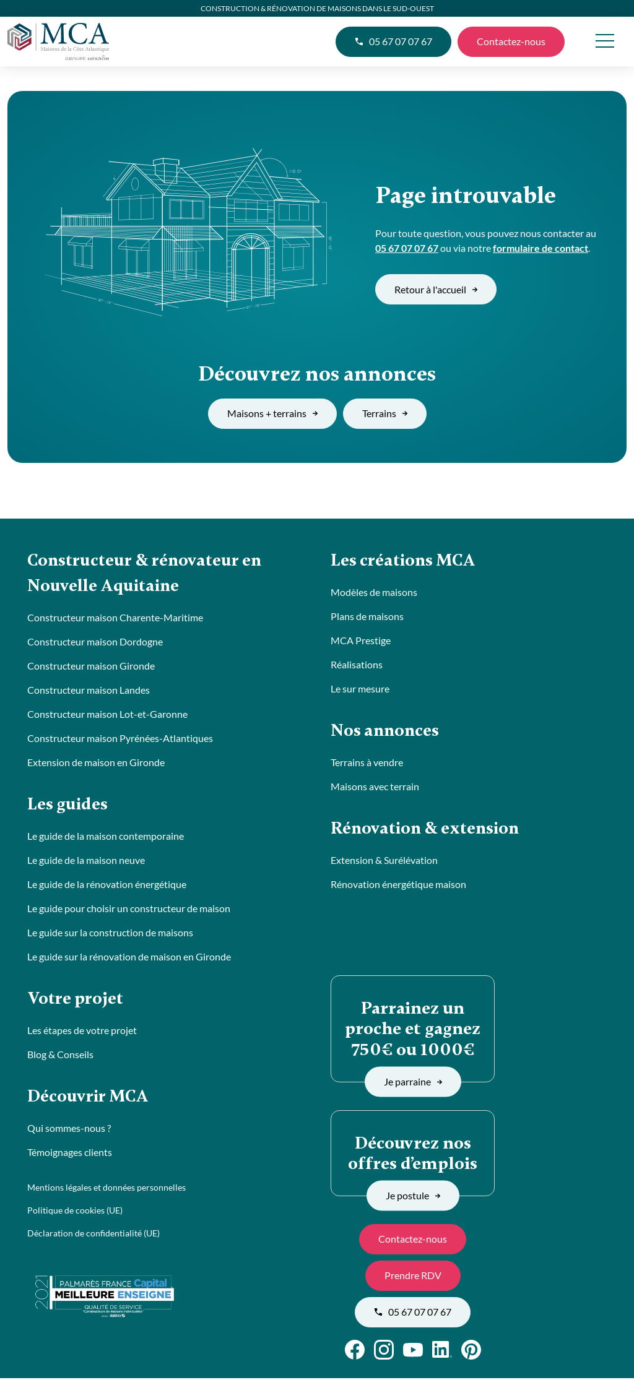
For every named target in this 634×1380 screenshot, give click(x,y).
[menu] (604, 42)
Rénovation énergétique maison (398, 886)
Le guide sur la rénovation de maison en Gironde (129, 958)
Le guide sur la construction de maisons (110, 934)
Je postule (413, 1197)
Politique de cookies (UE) (75, 1213)
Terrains (384, 413)
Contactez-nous (511, 41)
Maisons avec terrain (375, 787)
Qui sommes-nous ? (69, 1131)
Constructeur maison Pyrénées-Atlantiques (120, 739)
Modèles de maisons (374, 592)
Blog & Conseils (60, 1057)
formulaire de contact (540, 248)
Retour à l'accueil (435, 289)
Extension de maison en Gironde (96, 763)
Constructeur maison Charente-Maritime (115, 618)
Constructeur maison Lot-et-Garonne (107, 715)
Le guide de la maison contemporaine (105, 837)
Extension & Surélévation (384, 862)
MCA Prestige (361, 641)
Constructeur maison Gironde (91, 667)
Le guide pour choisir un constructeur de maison (128, 910)
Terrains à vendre (367, 763)
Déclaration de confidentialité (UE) (93, 1236)
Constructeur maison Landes (88, 691)
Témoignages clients (69, 1155)
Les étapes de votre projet (82, 1032)
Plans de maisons (367, 617)
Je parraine (413, 1083)
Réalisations (357, 665)
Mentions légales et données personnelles (106, 1190)
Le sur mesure (360, 689)
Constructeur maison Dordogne (95, 643)
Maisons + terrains (272, 413)
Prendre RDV (412, 1277)
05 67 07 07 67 (393, 41)
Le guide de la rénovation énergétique (106, 886)
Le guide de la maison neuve (86, 862)
